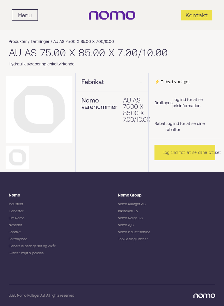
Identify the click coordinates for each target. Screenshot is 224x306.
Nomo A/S (126, 225)
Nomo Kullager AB (131, 204)
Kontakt (15, 232)
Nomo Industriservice (134, 232)
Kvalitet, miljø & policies (26, 253)
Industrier (16, 204)
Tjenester (16, 211)
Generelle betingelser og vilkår (32, 246)
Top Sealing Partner (133, 239)
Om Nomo (16, 218)
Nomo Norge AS (130, 218)
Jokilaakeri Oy (128, 211)
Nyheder (15, 225)
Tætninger (40, 41)
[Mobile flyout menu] (25, 15)
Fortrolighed (18, 239)
